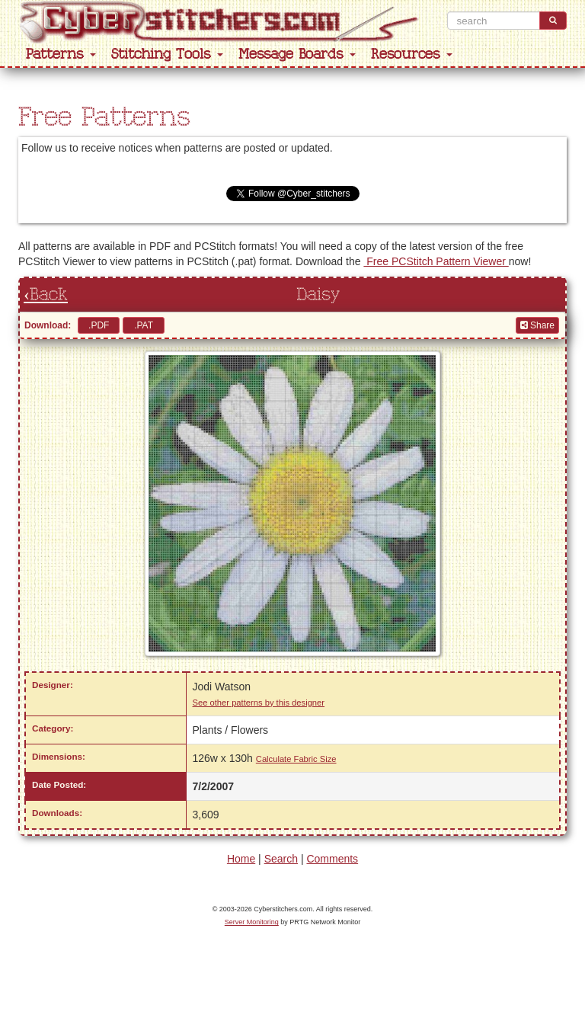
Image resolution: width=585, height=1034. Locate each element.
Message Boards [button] (297, 54)
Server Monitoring (252, 922)
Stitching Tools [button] (167, 54)
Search (281, 859)
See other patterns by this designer (259, 702)
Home (241, 859)
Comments (332, 859)
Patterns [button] (61, 54)
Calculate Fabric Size (296, 758)
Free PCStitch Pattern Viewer (435, 261)
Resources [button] (411, 54)
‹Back (46, 295)
